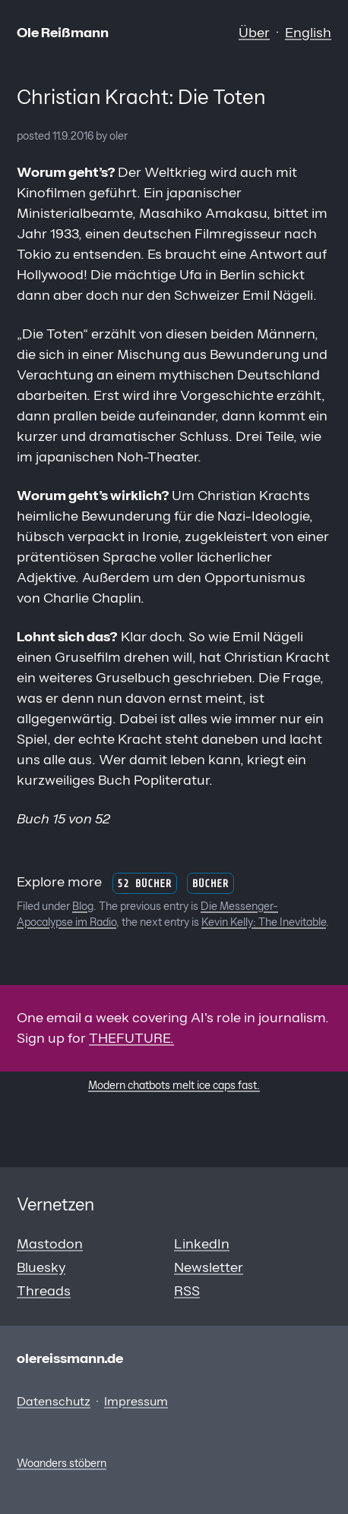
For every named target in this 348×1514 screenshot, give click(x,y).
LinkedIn (201, 1243)
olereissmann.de (70, 1358)
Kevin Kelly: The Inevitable (263, 922)
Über (254, 32)
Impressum (136, 1401)
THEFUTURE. (131, 1038)
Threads (44, 1291)
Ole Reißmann (63, 32)
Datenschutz (53, 1401)
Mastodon (50, 1243)
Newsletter (208, 1267)
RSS (187, 1291)
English (308, 32)
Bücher (210, 883)
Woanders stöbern (61, 1463)
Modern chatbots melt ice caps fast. (174, 1085)
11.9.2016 (72, 136)
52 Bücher (144, 883)
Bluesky (41, 1267)
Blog (82, 906)
